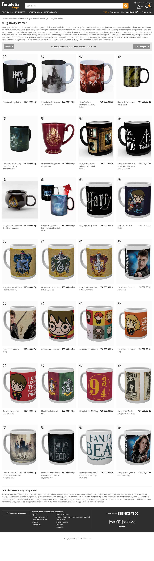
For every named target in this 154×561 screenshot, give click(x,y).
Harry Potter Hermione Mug (127, 351)
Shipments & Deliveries (40, 520)
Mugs (29, 19)
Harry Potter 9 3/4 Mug (88, 412)
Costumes (6, 12)
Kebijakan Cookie (62, 523)
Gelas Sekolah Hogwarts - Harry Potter (51, 104)
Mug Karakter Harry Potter (126, 227)
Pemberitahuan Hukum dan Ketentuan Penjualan (73, 518)
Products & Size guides (40, 518)
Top (105, 12)
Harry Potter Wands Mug (11, 351)
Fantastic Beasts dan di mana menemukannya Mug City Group (12, 476)
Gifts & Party (50, 12)
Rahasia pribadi (61, 520)
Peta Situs (59, 525)
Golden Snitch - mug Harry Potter (126, 104)
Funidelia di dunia (62, 515)
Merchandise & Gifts (17, 19)
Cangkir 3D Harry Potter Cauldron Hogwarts (12, 227)
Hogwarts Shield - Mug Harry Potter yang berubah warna (12, 167)
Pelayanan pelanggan (16, 514)
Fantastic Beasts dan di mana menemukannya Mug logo (88, 476)
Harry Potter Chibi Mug (88, 350)
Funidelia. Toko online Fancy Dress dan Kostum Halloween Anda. (10, 5)
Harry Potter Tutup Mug (50, 350)
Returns (35, 523)
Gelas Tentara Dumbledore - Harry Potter (87, 105)
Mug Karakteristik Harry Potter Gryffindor (89, 289)
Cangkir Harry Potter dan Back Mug (11, 413)
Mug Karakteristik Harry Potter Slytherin (50, 289)
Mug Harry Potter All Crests (49, 413)
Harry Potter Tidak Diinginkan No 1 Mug (126, 413)
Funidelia (5, 19)
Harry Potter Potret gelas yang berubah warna (87, 167)
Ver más (7, 40)
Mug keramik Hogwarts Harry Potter (50, 165)
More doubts (36, 525)
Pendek (8, 47)
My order (35, 515)
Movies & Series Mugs (40, 19)
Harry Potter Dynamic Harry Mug (126, 289)
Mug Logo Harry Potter (12, 103)
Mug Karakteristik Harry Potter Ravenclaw (12, 289)
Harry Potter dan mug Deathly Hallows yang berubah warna (126, 167)
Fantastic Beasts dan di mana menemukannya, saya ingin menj (50, 476)
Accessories (34, 12)
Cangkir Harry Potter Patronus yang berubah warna (50, 229)
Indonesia (59, 528)
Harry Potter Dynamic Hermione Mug (126, 474)
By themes (20, 12)
